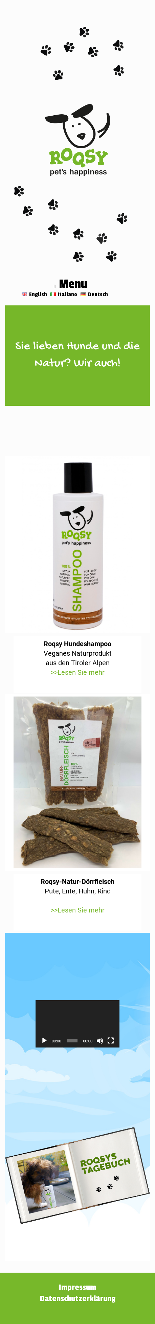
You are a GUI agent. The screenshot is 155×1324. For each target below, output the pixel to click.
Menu (70, 285)
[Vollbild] (110, 1040)
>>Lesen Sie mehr (78, 672)
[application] (77, 1024)
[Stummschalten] (99, 1040)
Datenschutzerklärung (77, 1299)
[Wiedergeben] (44, 1040)
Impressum (77, 1287)
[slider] (72, 1040)
